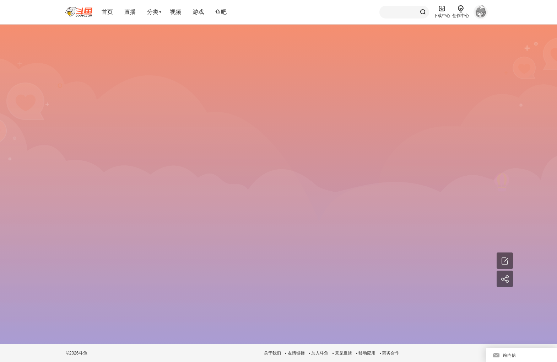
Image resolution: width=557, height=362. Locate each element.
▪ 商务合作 (389, 353)
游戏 (198, 12)
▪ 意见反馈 (342, 353)
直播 (130, 12)
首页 (107, 12)
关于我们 (272, 353)
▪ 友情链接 (295, 353)
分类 (152, 12)
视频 (175, 12)
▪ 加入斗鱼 (319, 353)
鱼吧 (221, 12)
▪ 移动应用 (366, 353)
